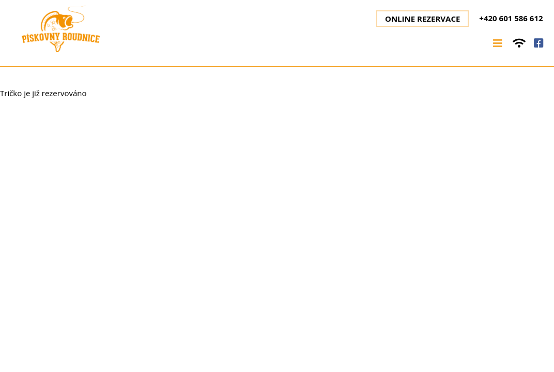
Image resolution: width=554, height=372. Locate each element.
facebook (538, 43)
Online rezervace (422, 18)
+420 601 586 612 (511, 18)
